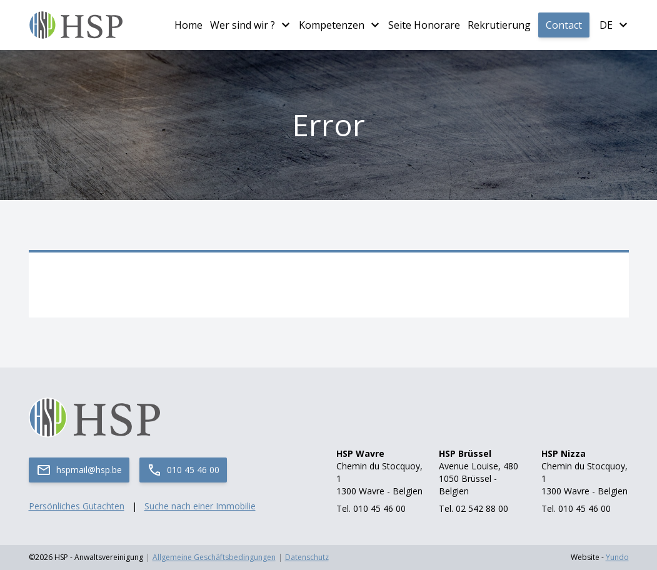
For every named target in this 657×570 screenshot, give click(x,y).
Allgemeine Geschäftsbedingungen (214, 557)
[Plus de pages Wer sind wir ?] (285, 25)
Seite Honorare (424, 25)
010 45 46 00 (183, 470)
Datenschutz (307, 557)
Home (188, 25)
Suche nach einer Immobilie (200, 506)
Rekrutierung (499, 25)
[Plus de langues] (623, 25)
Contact (564, 25)
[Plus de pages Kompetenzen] (375, 25)
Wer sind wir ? (242, 25)
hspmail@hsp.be (79, 470)
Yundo (617, 557)
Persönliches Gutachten (76, 506)
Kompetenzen (331, 25)
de (606, 25)
